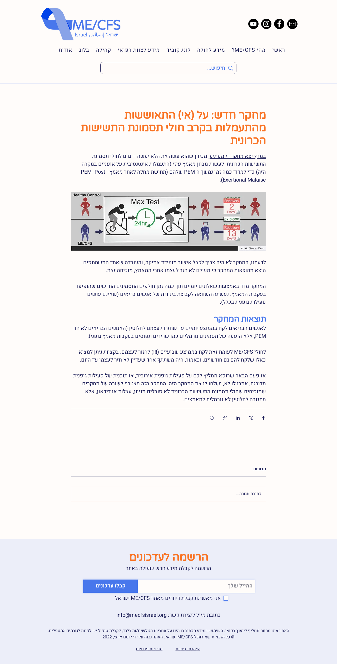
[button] (245, 50)
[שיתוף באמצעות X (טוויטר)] (250, 417)
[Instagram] (266, 24)
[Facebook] (279, 24)
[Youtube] (253, 24)
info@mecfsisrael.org (141, 615)
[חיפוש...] (168, 68)
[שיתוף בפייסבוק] (263, 417)
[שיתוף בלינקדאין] (237, 417)
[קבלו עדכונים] (110, 586)
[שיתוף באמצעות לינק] (224, 417)
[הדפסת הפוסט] (211, 417)
